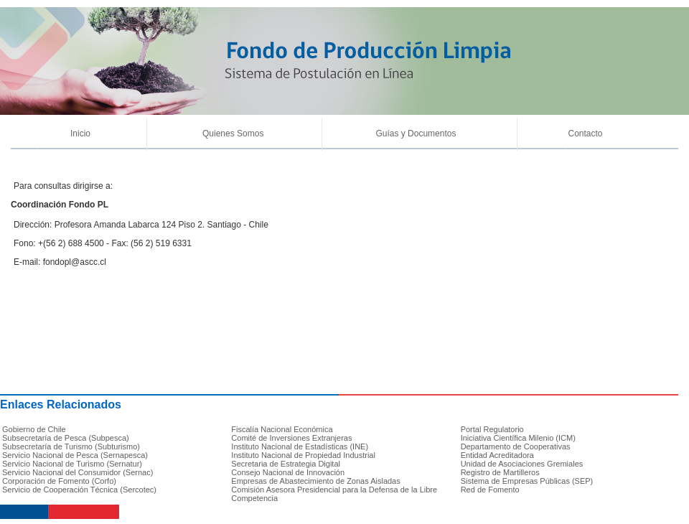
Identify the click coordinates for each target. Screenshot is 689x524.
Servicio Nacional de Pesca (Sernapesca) (75, 455)
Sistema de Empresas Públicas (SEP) (527, 481)
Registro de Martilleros (500, 472)
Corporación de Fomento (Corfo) (59, 481)
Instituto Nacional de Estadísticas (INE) (299, 446)
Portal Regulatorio (492, 429)
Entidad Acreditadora (497, 455)
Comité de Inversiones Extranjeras (291, 438)
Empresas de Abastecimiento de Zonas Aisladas (315, 481)
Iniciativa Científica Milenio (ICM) (518, 438)
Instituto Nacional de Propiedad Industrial (303, 455)
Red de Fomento (490, 489)
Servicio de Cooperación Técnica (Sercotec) (79, 489)
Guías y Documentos (415, 133)
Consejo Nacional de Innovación (287, 472)
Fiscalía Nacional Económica (281, 429)
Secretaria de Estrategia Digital (285, 463)
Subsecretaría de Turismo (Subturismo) (71, 446)
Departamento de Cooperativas (516, 446)
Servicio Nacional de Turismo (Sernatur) (72, 463)
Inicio (80, 133)
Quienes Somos (232, 133)
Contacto (585, 133)
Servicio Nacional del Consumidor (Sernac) (77, 472)
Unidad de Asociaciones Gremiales (522, 463)
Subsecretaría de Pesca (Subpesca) (65, 438)
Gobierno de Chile (34, 429)
